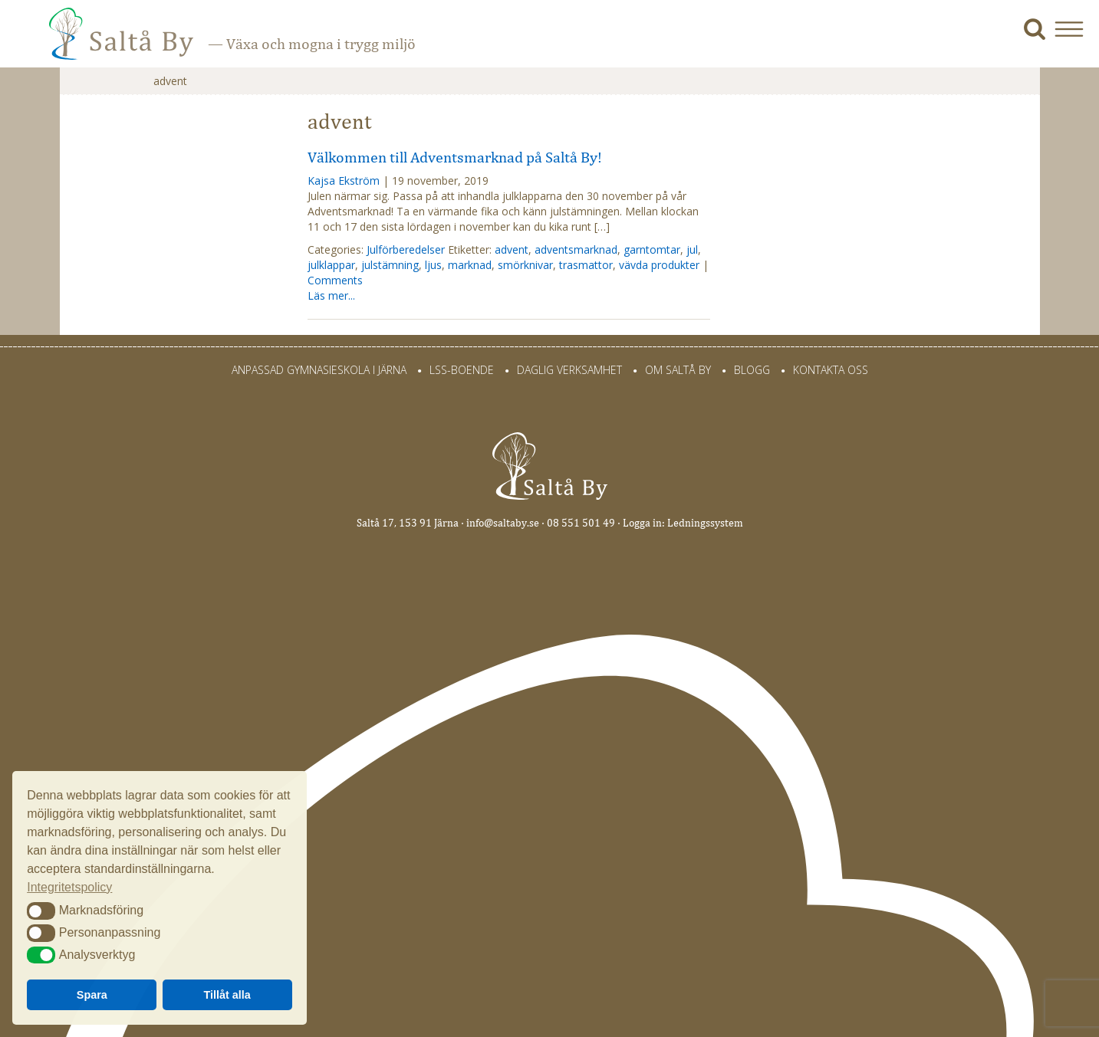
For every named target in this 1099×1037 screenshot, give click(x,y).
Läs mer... (331, 295)
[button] (1075, 28)
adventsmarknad (576, 249)
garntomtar (652, 249)
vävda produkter (659, 265)
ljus (433, 265)
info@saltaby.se (502, 523)
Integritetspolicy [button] (69, 887)
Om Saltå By (678, 370)
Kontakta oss (830, 370)
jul (692, 249)
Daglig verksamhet (569, 370)
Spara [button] (92, 995)
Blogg (752, 370)
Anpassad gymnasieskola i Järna (319, 370)
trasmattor (586, 265)
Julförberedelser (406, 249)
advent (511, 249)
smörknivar (525, 265)
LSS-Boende (461, 370)
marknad (470, 265)
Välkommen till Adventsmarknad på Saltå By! (455, 157)
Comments (335, 280)
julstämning (390, 265)
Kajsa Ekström (344, 180)
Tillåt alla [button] (227, 995)
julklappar (331, 265)
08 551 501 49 (581, 523)
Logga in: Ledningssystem (683, 523)
